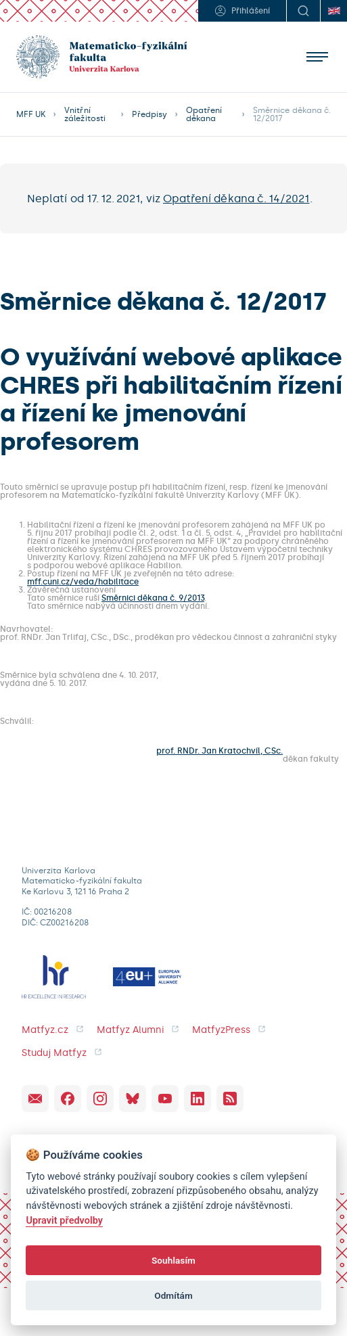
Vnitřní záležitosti (85, 114)
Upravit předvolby (64, 1220)
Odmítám (173, 1295)
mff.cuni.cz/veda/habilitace (83, 581)
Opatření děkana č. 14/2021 (236, 198)
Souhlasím (173, 1260)
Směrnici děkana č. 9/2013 (152, 598)
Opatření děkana (204, 114)
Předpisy (149, 114)
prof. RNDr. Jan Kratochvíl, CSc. (219, 751)
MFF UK (30, 114)
